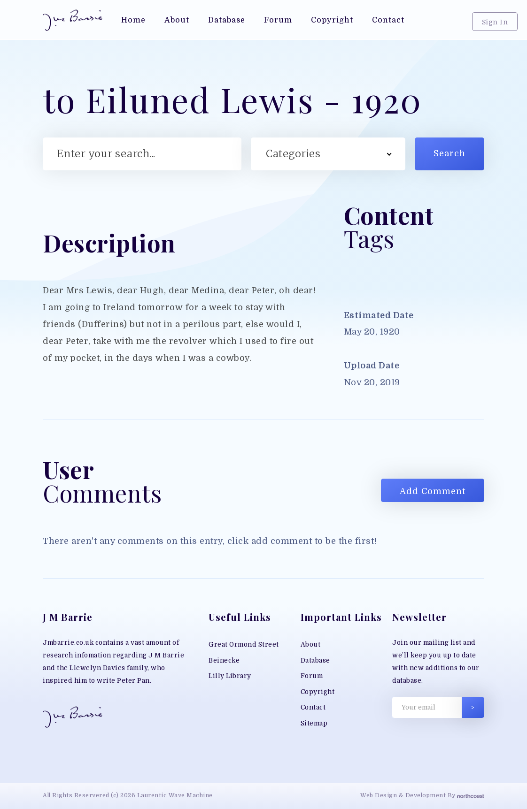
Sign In (495, 22)
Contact (313, 707)
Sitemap (314, 723)
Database (315, 660)
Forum (312, 675)
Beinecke (224, 660)
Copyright (318, 691)
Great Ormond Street (244, 644)
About (311, 644)
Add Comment (432, 491)
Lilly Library (230, 675)
